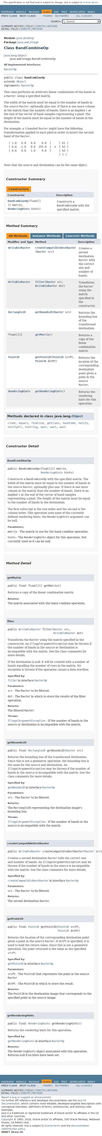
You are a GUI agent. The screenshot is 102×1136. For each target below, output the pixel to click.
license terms (90, 2)
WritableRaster (19, 247)
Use (56, 12)
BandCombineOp (18, 201)
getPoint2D (43, 357)
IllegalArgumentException (26, 720)
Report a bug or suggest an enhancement (26, 1097)
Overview (7, 12)
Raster (41, 251)
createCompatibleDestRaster (55, 247)
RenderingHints (19, 208)
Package (34, 12)
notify (83, 423)
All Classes (84, 16)
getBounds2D (43, 312)
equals (23, 423)
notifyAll (15, 427)
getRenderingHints (48, 391)
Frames (48, 16)
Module (21, 12)
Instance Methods (46, 235)
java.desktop (25, 38)
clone (12, 423)
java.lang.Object (15, 55)
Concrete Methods (80, 235)
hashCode (69, 423)
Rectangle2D (17, 312)
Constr (40, 26)
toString (31, 427)
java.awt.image (28, 42)
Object (21, 81)
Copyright (7, 1119)
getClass (53, 423)
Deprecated (77, 12)
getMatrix (42, 334)
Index (91, 12)
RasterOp (10, 69)
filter (40, 281)
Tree (64, 12)
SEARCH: (56, 21)
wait (44, 427)
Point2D (13, 357)
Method (52, 26)
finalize (37, 423)
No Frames (62, 16)
